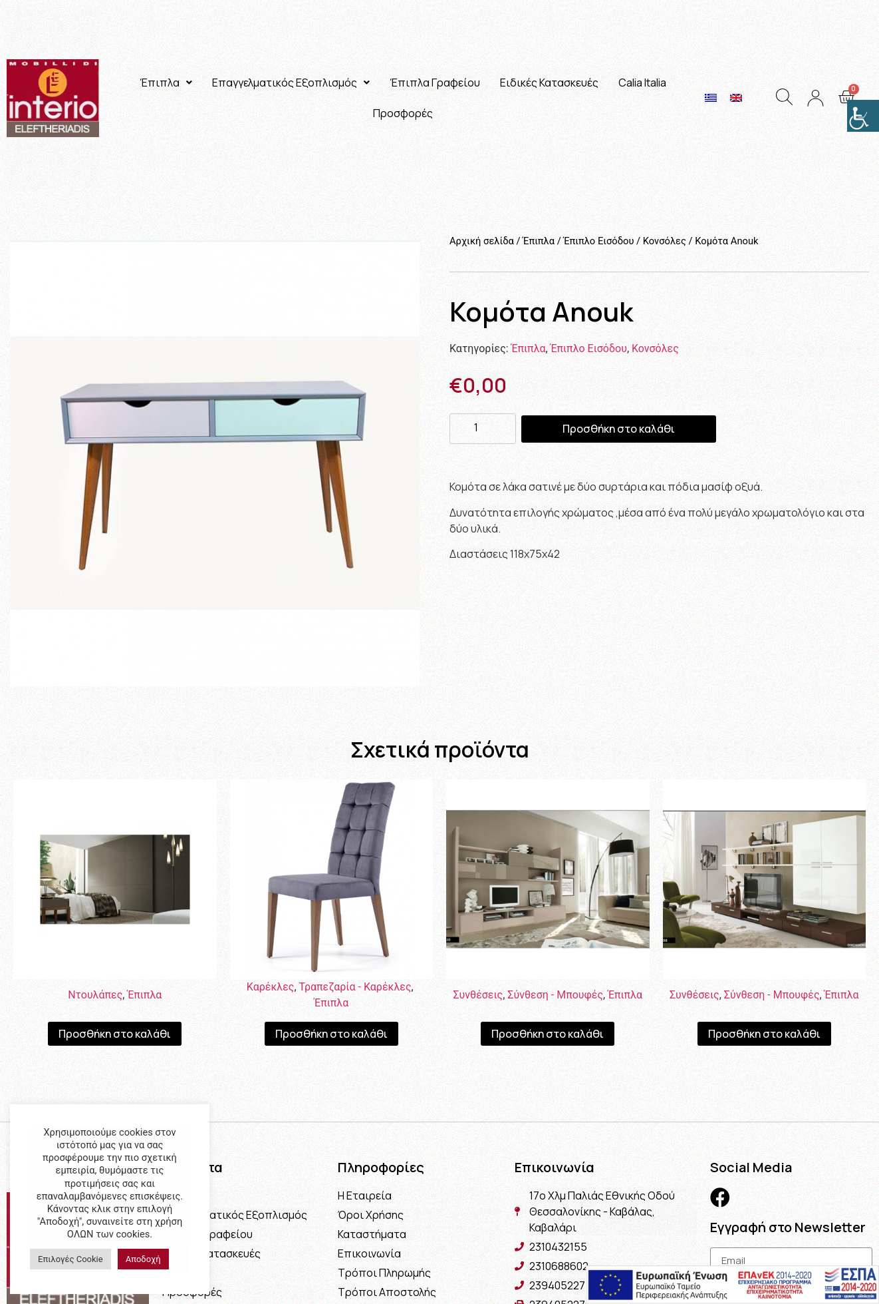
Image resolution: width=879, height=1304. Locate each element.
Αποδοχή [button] (143, 1259)
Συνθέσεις (478, 994)
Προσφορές (403, 113)
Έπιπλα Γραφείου (435, 82)
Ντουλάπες (95, 994)
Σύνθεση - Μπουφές (555, 994)
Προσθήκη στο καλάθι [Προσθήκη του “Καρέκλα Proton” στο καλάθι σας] (331, 1033)
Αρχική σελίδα (481, 241)
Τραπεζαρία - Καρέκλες (355, 986)
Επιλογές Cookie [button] (70, 1259)
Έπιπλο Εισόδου (598, 241)
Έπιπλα (166, 82)
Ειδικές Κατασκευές (549, 82)
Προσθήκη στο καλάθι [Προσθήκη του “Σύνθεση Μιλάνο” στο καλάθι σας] (547, 1033)
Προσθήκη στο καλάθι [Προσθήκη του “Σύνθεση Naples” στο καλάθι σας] (764, 1033)
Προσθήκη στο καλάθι (619, 428)
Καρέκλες (271, 986)
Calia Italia (642, 82)
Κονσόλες (664, 241)
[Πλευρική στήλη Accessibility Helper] (863, 116)
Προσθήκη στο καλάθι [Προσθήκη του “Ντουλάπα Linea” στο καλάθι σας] (115, 1033)
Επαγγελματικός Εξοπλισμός (291, 82)
